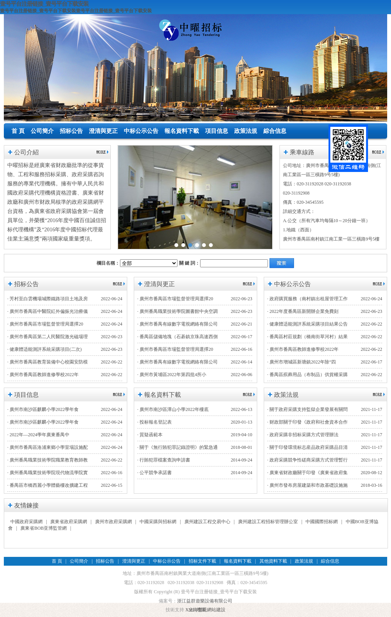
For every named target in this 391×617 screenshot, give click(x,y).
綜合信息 (274, 131)
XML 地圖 (195, 609)
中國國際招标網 (322, 521)
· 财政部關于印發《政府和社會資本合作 (307, 422)
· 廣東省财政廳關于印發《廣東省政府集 (307, 472)
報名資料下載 (181, 131)
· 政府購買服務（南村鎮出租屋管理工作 (307, 298)
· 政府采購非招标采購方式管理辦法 (302, 434)
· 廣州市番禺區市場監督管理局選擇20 (45, 324)
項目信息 (216, 131)
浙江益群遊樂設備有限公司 (204, 601)
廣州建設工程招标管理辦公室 (268, 521)
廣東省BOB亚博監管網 (43, 528)
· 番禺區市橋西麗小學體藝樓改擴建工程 (47, 485)
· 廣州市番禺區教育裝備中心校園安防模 (47, 362)
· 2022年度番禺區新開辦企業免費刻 (302, 311)
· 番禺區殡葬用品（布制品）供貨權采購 (307, 374)
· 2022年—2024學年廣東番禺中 (38, 434)
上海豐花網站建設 (207, 609)
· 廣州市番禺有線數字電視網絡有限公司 (177, 324)
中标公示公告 (141, 131)
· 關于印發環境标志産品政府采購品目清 (307, 447)
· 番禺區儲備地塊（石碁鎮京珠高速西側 (177, 336)
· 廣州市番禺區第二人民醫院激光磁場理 (47, 336)
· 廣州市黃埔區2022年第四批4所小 (171, 374)
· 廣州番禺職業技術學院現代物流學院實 (47, 472)
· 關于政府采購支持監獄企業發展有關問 (307, 409)
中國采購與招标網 (158, 521)
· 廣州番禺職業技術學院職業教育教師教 (47, 460)
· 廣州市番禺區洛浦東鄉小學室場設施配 (47, 447)
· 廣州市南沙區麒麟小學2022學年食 (43, 409)
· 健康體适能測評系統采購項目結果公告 (307, 324)
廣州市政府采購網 (113, 521)
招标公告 (71, 131)
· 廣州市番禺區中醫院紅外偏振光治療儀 (47, 311)
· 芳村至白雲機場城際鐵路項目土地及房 (47, 298)
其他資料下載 (273, 561)
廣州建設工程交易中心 (207, 521)
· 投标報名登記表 (154, 422)
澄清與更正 (103, 131)
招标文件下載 (202, 561)
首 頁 (18, 131)
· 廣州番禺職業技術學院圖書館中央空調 (177, 311)
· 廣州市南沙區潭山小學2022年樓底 (173, 409)
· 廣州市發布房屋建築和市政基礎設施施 (307, 485)
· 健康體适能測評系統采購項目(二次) (44, 349)
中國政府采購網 (26, 521)
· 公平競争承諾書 (154, 472)
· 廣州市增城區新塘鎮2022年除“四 (301, 362)
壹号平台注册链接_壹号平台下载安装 (44, 3)
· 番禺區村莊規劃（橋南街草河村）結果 (307, 336)
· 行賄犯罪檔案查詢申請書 (163, 460)
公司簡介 (42, 131)
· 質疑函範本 (150, 434)
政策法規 (245, 131)
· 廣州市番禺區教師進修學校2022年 (43, 374)
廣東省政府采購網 (68, 521)
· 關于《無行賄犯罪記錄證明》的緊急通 (177, 447)
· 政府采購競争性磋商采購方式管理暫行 (307, 460)
